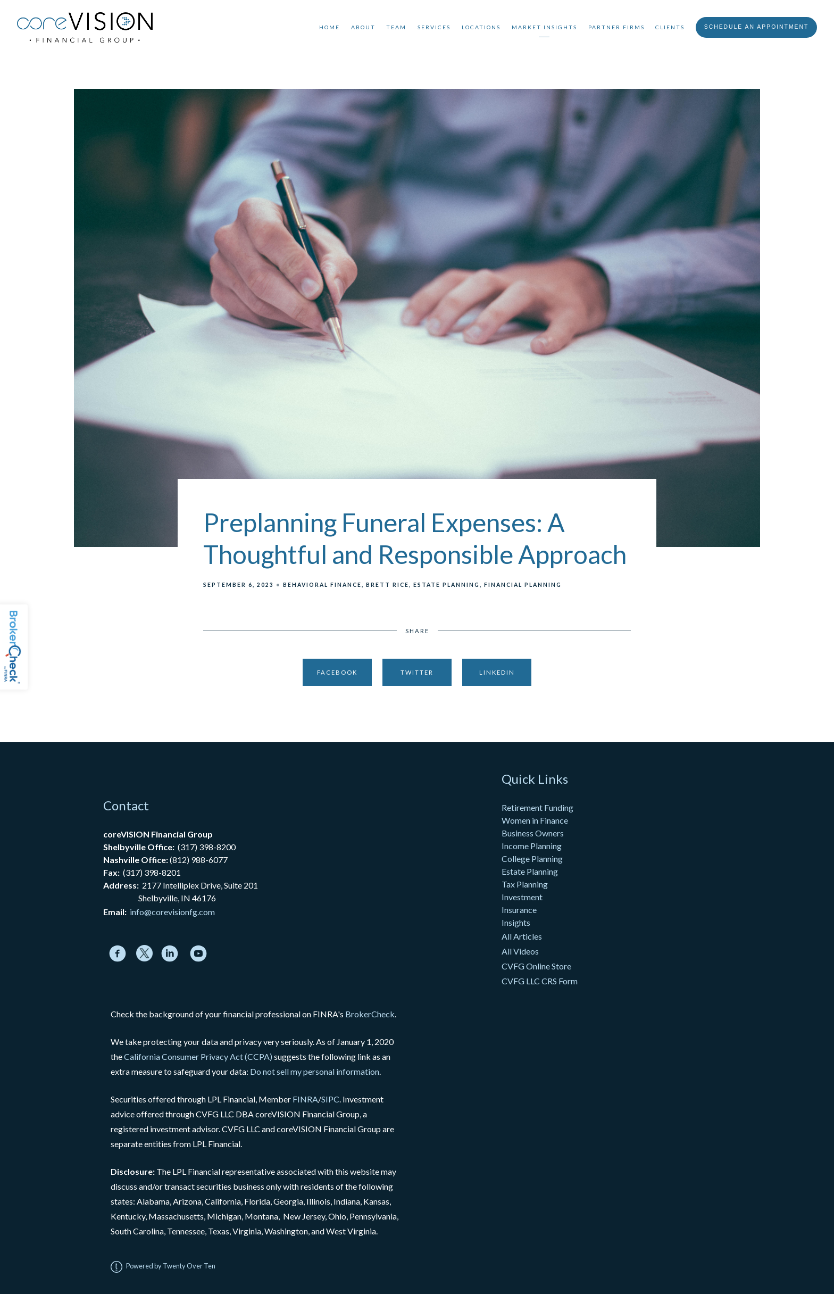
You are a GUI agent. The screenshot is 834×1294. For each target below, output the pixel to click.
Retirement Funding (537, 807)
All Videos (520, 951)
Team (396, 27)
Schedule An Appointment (756, 27)
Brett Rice (387, 585)
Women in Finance (535, 820)
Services (434, 27)
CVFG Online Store (536, 966)
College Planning (532, 858)
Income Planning (532, 846)
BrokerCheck (370, 1014)
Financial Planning (523, 585)
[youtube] (198, 953)
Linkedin (497, 672)
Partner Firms (616, 27)
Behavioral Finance (322, 585)
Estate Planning (446, 585)
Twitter (417, 672)
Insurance (519, 910)
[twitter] (144, 953)
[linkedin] (169, 953)
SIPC (330, 1099)
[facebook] (117, 953)
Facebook (337, 672)
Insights (516, 922)
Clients (670, 27)
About (363, 27)
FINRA (305, 1099)
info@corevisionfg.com (172, 912)
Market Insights (544, 27)
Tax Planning (525, 884)
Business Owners (533, 833)
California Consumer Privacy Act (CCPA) (198, 1056)
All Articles (523, 936)
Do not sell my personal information (314, 1071)
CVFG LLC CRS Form (540, 981)
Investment (522, 897)
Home (329, 27)
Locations (481, 27)
